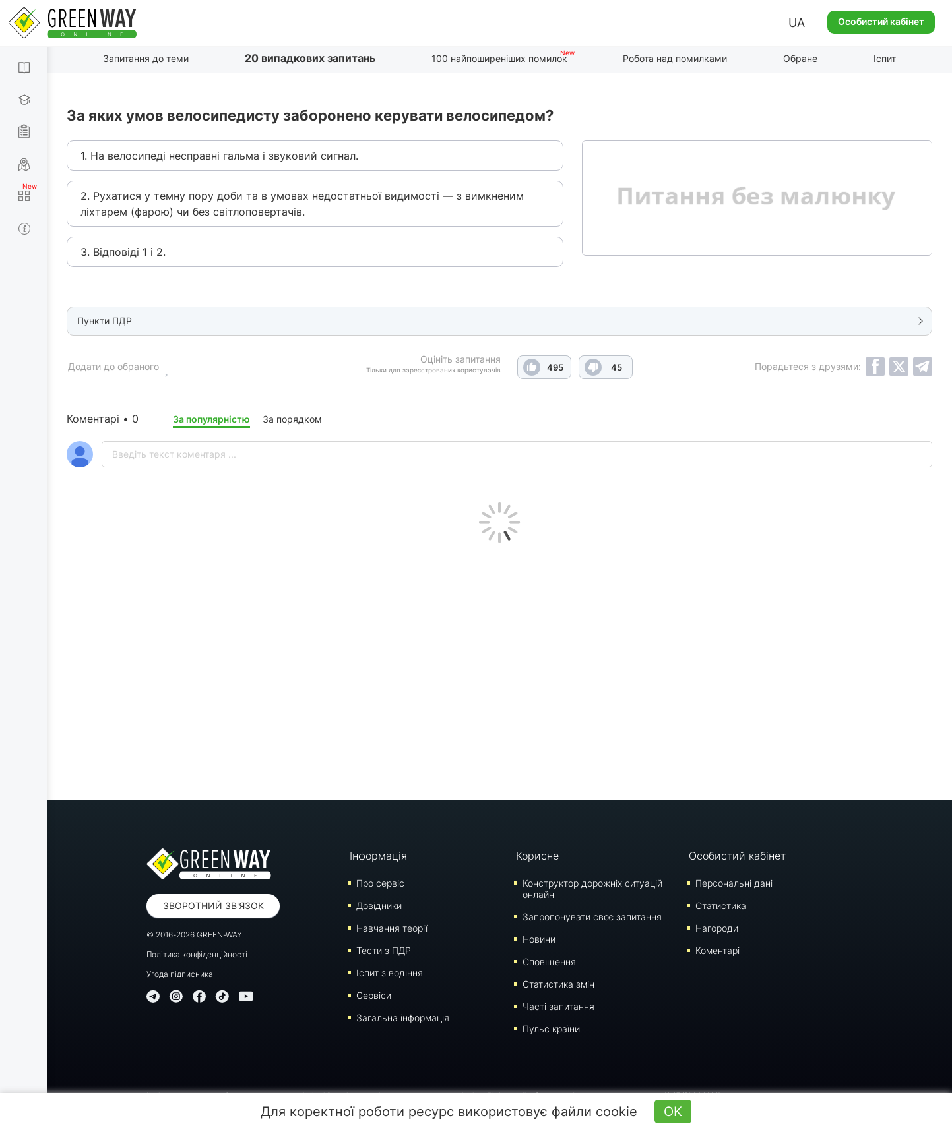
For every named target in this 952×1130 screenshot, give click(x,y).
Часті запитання (558, 1006)
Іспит (884, 58)
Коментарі (717, 950)
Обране (800, 58)
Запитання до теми (146, 58)
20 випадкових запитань (310, 58)
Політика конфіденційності (196, 954)
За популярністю (211, 419)
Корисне (537, 855)
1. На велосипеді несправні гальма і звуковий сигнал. (219, 155)
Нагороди (716, 928)
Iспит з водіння (389, 972)
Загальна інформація (402, 1017)
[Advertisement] (499, 668)
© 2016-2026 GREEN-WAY (194, 934)
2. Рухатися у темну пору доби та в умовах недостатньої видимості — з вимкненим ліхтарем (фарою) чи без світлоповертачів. (302, 203)
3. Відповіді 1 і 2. (123, 251)
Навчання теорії (392, 928)
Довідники (379, 905)
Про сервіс (380, 883)
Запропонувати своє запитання (592, 916)
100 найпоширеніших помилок (499, 58)
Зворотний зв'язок (213, 905)
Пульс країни (551, 1028)
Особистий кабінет (881, 21)
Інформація (378, 855)
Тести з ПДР (383, 950)
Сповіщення (549, 961)
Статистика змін (558, 984)
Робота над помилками (675, 58)
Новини (539, 939)
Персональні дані (734, 883)
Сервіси (373, 995)
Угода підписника (179, 974)
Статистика (720, 905)
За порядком (292, 419)
